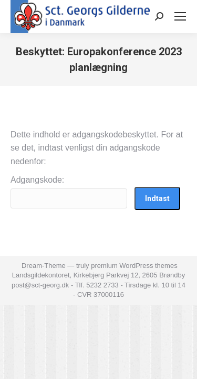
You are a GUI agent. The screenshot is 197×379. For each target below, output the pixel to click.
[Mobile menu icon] (180, 16)
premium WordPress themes (134, 266)
